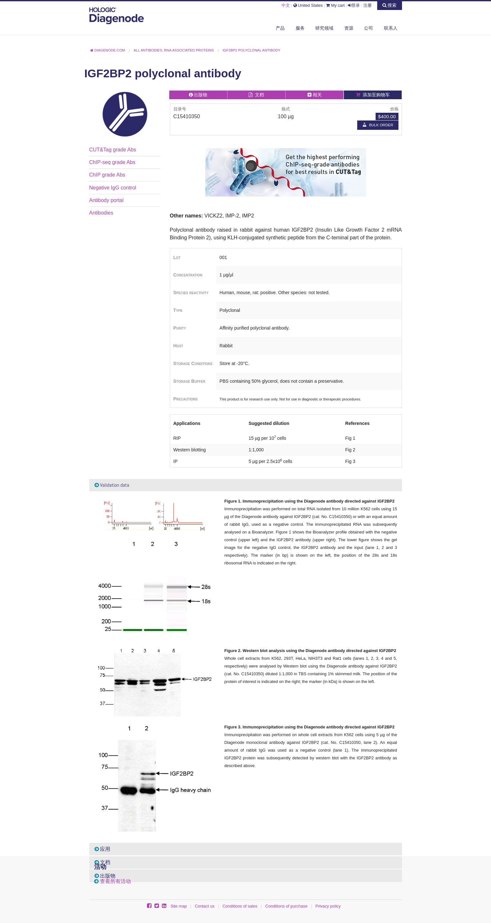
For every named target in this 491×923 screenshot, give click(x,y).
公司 (368, 28)
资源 (348, 28)
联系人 (391, 28)
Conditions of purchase (286, 906)
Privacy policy (327, 906)
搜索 (389, 5)
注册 (367, 5)
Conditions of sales (239, 906)
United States (308, 5)
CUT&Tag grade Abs (112, 149)
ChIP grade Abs (107, 175)
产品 (280, 28)
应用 (102, 849)
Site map (179, 906)
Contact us (204, 906)
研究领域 (324, 28)
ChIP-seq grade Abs (112, 162)
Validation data (111, 485)
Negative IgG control (112, 187)
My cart (335, 5)
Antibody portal (106, 200)
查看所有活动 (115, 881)
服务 (300, 28)
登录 (354, 5)
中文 (285, 5)
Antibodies (101, 213)
